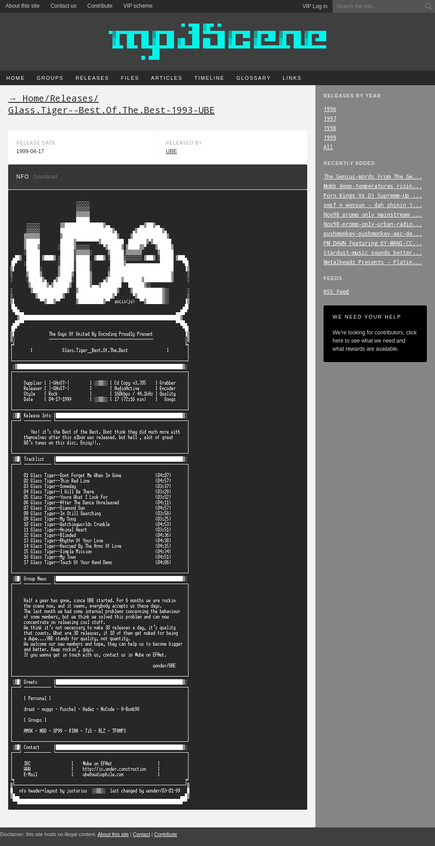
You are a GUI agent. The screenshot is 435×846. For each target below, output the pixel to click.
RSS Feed (336, 291)
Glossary (254, 78)
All (328, 146)
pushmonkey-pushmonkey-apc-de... (373, 233)
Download (45, 177)
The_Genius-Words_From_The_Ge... (373, 176)
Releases (92, 78)
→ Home (26, 98)
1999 (330, 137)
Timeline (209, 78)
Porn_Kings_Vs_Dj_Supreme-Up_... (373, 195)
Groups (50, 78)
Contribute (99, 6)
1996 (330, 108)
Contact (141, 834)
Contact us (63, 6)
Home (15, 78)
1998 (330, 127)
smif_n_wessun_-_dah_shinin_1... (373, 204)
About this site (22, 6)
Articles (167, 78)
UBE (171, 151)
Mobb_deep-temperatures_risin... (373, 185)
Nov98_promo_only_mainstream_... (373, 214)
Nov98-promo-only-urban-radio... (373, 223)
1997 (330, 118)
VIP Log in (315, 6)
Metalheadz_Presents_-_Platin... (373, 262)
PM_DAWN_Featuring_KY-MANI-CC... (373, 243)
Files (130, 78)
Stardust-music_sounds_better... (373, 252)
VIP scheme (137, 6)
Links (292, 78)
